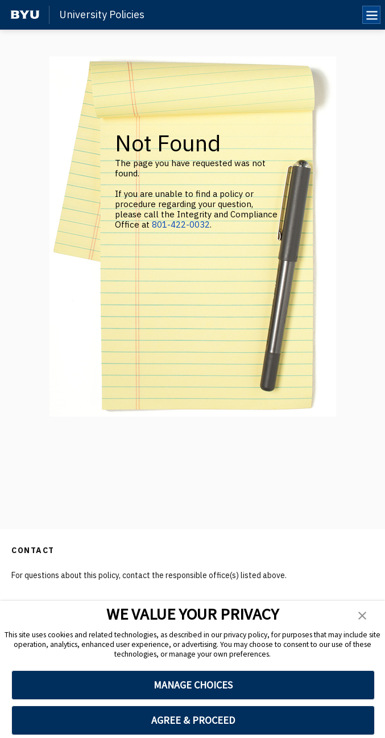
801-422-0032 (181, 224)
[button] (362, 616)
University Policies (101, 15)
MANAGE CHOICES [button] (193, 684)
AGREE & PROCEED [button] (193, 720)
